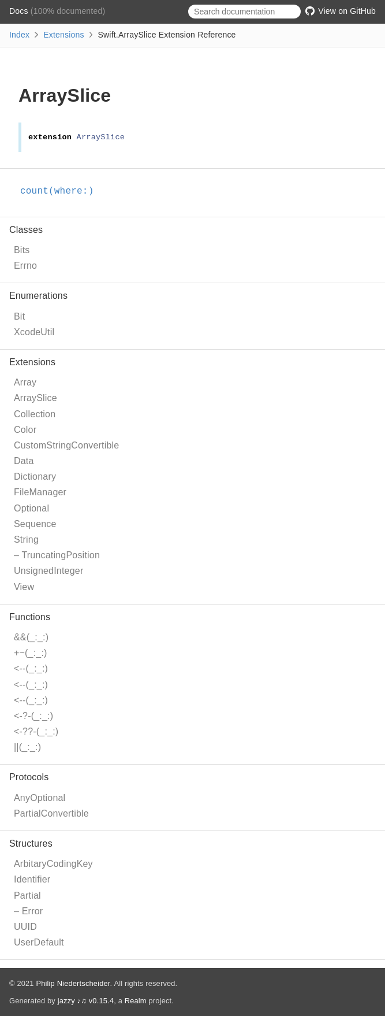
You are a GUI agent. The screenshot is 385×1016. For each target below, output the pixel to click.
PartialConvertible (51, 813)
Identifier (32, 879)
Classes (26, 230)
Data (24, 461)
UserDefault (39, 942)
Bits (21, 250)
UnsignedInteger (48, 571)
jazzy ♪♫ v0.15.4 (86, 1000)
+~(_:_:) (30, 653)
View (24, 587)
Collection (34, 414)
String (26, 539)
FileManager (40, 492)
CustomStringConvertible (66, 445)
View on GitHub (340, 11)
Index (19, 34)
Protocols (29, 777)
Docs (20, 11)
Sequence (35, 524)
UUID (25, 927)
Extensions (63, 34)
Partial (27, 895)
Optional (31, 508)
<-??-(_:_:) (36, 731)
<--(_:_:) (31, 668)
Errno (25, 265)
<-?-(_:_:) (33, 716)
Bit (19, 316)
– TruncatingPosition (57, 555)
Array (25, 382)
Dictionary (35, 476)
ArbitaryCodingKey (53, 864)
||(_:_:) (27, 747)
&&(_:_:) (31, 637)
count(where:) (62, 191)
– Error (28, 911)
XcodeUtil (34, 332)
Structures (31, 843)
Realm (136, 1000)
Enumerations (38, 296)
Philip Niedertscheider (73, 983)
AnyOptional (39, 798)
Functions (29, 617)
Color (25, 430)
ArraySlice (35, 398)
